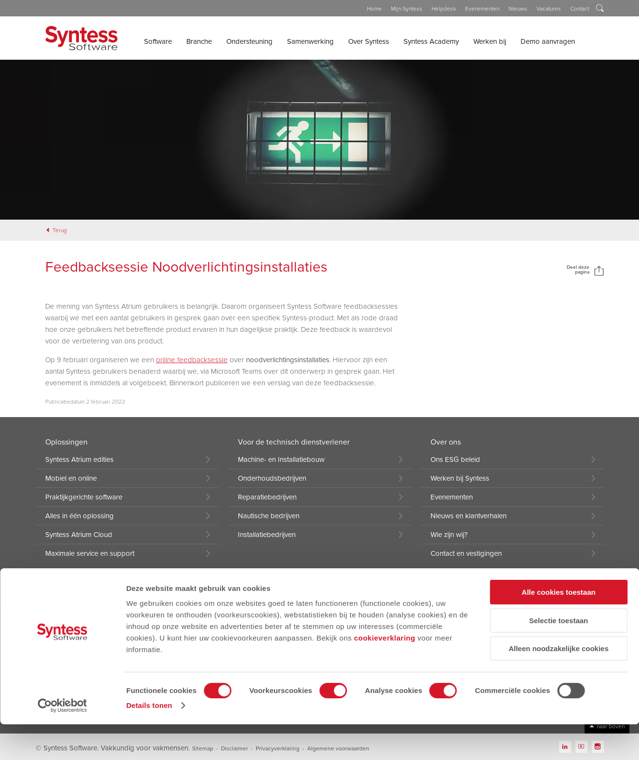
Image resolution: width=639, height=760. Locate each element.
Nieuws (518, 8)
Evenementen (482, 8)
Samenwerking (310, 41)
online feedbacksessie (192, 359)
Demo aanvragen (548, 41)
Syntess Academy (431, 41)
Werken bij (489, 41)
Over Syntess (368, 41)
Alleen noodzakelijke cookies (559, 684)
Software (158, 41)
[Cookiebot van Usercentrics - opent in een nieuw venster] (62, 741)
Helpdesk (443, 8)
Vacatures (548, 8)
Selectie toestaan (558, 656)
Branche (199, 41)
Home (374, 8)
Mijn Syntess (406, 8)
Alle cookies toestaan (558, 628)
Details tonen (149, 741)
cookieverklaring (384, 673)
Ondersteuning (249, 41)
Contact (579, 8)
